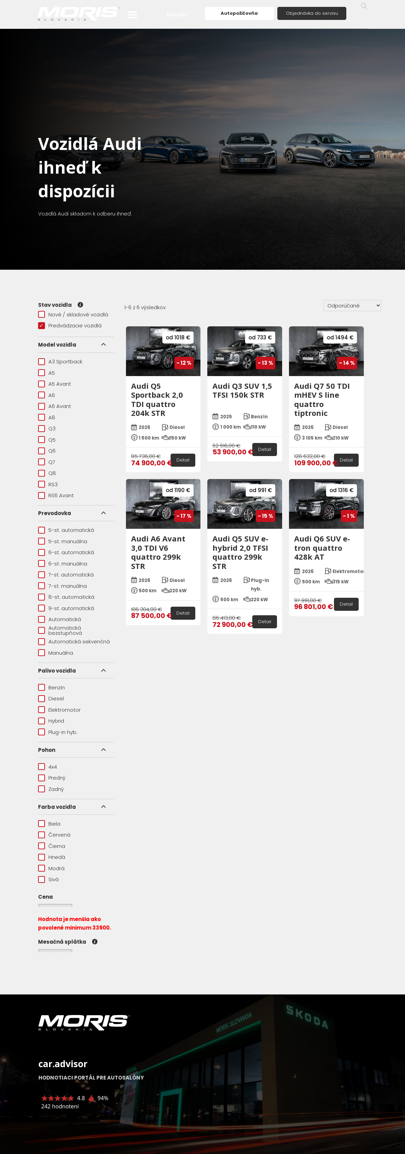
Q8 (47, 473)
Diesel (51, 698)
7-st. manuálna (62, 586)
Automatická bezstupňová (60, 630)
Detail (182, 460)
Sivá (48, 879)
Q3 (47, 428)
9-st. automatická (66, 608)
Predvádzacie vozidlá (70, 325)
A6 (46, 395)
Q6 (47, 450)
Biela (49, 823)
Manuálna (55, 652)
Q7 (46, 462)
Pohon (46, 750)
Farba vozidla (57, 807)
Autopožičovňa (239, 13)
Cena (45, 897)
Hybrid (51, 720)
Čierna (51, 846)
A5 (46, 372)
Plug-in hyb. (57, 732)
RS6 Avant (56, 495)
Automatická (59, 619)
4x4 (47, 766)
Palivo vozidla (57, 670)
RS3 (48, 484)
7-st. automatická (66, 574)
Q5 (47, 439)
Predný (52, 777)
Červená (54, 834)
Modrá (51, 868)
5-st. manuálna (62, 541)
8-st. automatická (66, 597)
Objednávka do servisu (312, 13)
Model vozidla (57, 344)
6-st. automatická (66, 552)
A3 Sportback (60, 361)
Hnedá (51, 857)
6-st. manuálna (62, 563)
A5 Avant (54, 383)
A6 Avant (54, 406)
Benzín (51, 687)
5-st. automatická (66, 530)
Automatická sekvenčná (74, 641)
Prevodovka (54, 513)
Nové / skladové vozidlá (73, 314)
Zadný (51, 789)
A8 (46, 417)
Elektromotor (59, 709)
